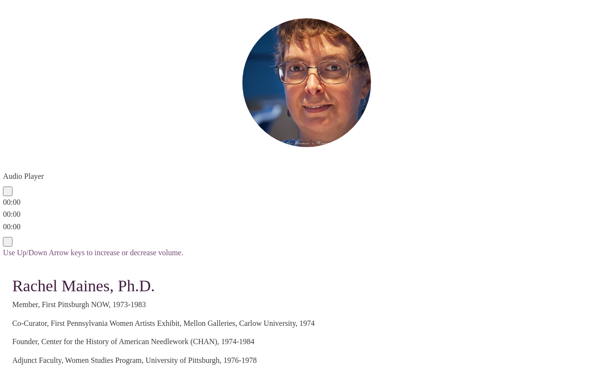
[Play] (7, 191)
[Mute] (7, 242)
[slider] (11, 214)
